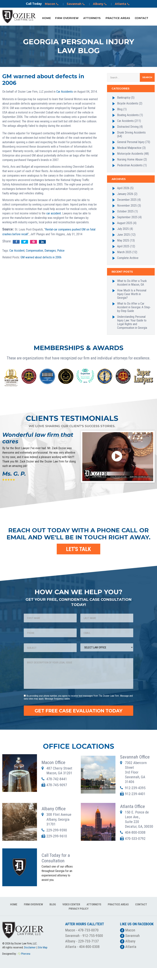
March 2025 (124, 252)
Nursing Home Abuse (130, 159)
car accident (53, 213)
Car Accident (17, 250)
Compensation (34, 250)
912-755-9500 (92, 936)
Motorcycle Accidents (130, 153)
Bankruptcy (123, 97)
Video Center (71, 904)
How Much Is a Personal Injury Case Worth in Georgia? (131, 294)
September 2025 (127, 217)
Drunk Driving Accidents (131, 132)
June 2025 (123, 234)
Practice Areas (117, 18)
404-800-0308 (135, 832)
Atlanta (122, 4)
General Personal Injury (130, 142)
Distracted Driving (128, 126)
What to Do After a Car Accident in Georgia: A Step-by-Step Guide (134, 307)
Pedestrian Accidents (130, 165)
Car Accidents (64, 91)
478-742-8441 (56, 779)
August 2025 (124, 223)
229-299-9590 (56, 830)
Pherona (25, 953)
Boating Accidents (128, 115)
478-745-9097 (56, 785)
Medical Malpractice (129, 148)
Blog (120, 109)
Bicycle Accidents (127, 103)
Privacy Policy (78, 908)
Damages (50, 250)
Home (46, 18)
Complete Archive (127, 258)
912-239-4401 (135, 794)
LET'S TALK (78, 549)
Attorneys (92, 18)
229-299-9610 (56, 836)
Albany (100, 4)
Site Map (42, 947)
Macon (52, 4)
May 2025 (123, 240)
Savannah (76, 4)
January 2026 (125, 194)
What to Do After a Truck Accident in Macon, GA (132, 282)
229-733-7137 (88, 941)
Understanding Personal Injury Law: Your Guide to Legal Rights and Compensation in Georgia (132, 322)
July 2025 (123, 229)
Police (61, 250)
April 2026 (123, 188)
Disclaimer (30, 947)
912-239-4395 (135, 788)
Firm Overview (66, 18)
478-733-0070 (88, 930)
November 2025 (127, 205)
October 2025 (125, 211)
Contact (141, 18)
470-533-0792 (135, 838)
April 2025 (123, 246)
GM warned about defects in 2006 (41, 257)
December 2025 (127, 200)
